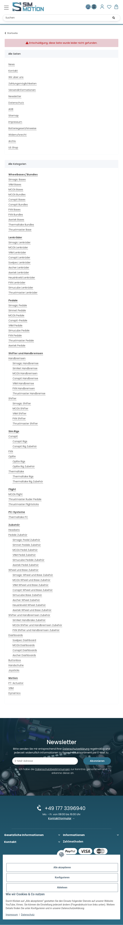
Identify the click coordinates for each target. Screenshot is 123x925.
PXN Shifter (19, 418)
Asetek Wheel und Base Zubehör (32, 610)
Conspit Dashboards (25, 650)
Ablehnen (62, 887)
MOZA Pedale (16, 315)
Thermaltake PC (18, 517)
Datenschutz (28, 914)
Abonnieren (97, 761)
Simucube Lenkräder (20, 287)
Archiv (12, 141)
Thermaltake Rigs (23, 476)
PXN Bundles (15, 214)
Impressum (12, 914)
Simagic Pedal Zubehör (26, 540)
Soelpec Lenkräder (19, 262)
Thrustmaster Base (19, 229)
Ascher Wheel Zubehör (26, 600)
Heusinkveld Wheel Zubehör (29, 605)
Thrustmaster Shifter (25, 423)
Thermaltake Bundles (21, 224)
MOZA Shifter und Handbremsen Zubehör (37, 625)
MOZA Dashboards (24, 645)
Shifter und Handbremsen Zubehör (29, 615)
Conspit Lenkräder (19, 257)
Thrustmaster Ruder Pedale (24, 499)
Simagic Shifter (22, 403)
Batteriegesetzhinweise (22, 128)
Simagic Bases (17, 179)
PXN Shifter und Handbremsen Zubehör (36, 630)
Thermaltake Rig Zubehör (28, 481)
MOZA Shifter (20, 408)
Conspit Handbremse (25, 378)
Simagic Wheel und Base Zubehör (33, 575)
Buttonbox (14, 660)
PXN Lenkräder (16, 282)
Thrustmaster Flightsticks (23, 504)
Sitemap (13, 115)
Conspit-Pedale (17, 320)
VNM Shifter (19, 413)
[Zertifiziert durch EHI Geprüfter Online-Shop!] (94, 7)
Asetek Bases (16, 219)
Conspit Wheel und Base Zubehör (33, 590)
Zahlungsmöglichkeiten (22, 83)
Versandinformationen (22, 90)
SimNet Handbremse (25, 368)
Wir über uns (15, 77)
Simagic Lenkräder (19, 242)
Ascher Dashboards (24, 655)
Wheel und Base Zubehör (23, 570)
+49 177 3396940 (64, 809)
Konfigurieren (62, 877)
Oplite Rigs (19, 461)
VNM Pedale (15, 325)
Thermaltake (16, 471)
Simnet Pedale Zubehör (27, 545)
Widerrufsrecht (17, 134)
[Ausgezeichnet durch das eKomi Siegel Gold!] (88, 7)
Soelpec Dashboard (24, 640)
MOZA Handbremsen (25, 373)
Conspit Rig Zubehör (25, 446)
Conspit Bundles (18, 204)
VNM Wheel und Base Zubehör (30, 585)
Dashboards (15, 635)
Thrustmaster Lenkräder (22, 292)
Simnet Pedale (17, 310)
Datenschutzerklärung (76, 749)
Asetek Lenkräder (18, 272)
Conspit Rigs (20, 441)
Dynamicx (14, 693)
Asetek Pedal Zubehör (26, 565)
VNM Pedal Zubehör (24, 555)
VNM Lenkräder (17, 252)
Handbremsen (17, 358)
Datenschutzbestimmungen (52, 770)
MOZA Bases (15, 189)
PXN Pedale (15, 335)
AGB (10, 109)
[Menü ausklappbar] (6, 7)
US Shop (13, 147)
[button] (102, 6)
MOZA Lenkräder (18, 247)
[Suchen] (113, 17)
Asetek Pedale (16, 345)
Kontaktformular (59, 819)
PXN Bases (14, 209)
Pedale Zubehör (17, 535)
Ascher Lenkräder (18, 267)
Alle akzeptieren (62, 867)
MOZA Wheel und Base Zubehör (31, 580)
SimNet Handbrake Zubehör (29, 620)
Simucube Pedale (18, 330)
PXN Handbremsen (24, 388)
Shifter (12, 398)
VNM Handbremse (23, 383)
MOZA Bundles (17, 194)
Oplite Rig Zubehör (24, 466)
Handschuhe (16, 665)
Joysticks (13, 670)
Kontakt (13, 70)
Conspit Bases (16, 199)
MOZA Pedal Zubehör (25, 550)
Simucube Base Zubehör (27, 595)
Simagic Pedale (17, 305)
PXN (10, 451)
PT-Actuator (15, 683)
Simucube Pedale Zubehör (28, 560)
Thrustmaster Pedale (21, 340)
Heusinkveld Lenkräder (21, 277)
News (11, 64)
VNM (11, 688)
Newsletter (14, 96)
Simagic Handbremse (25, 363)
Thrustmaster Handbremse (29, 393)
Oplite (12, 456)
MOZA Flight (15, 494)
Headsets (14, 530)
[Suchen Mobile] (61, 17)
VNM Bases (14, 184)
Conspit (13, 436)
